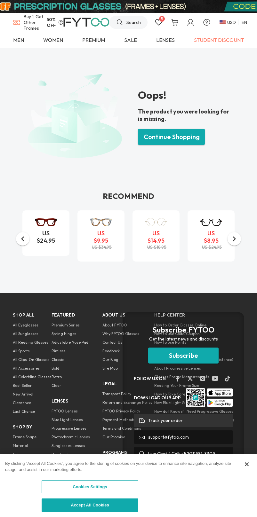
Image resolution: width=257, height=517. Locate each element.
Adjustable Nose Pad (70, 342)
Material (20, 445)
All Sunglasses (25, 333)
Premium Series (66, 325)
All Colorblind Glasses (32, 376)
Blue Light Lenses (67, 419)
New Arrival (23, 394)
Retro (57, 376)
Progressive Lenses (69, 428)
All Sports (21, 351)
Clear (56, 385)
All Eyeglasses (25, 325)
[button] (22, 239)
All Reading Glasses (30, 342)
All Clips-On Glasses (31, 359)
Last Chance (24, 411)
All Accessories (26, 368)
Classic (58, 359)
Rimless (59, 351)
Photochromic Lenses (71, 437)
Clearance (22, 402)
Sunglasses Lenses (68, 445)
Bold (55, 368)
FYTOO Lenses (65, 411)
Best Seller (22, 385)
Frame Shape (24, 437)
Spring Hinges (64, 333)
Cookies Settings (90, 486)
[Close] (247, 464)
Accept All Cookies (90, 505)
